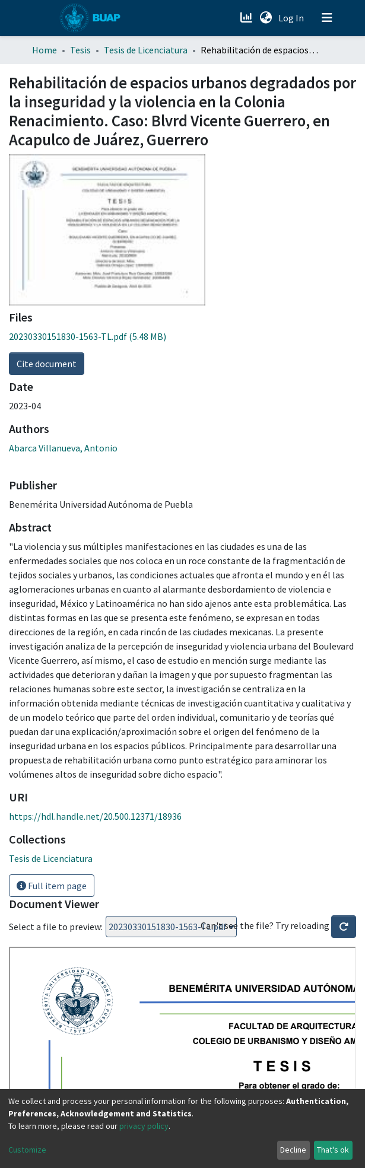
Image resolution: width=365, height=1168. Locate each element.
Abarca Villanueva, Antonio (63, 448)
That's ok (333, 1149)
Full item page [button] (52, 886)
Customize (27, 1149)
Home (44, 50)
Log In (292, 18)
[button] (266, 18)
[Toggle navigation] (327, 18)
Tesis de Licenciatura (146, 50)
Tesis (80, 50)
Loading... (171, 926)
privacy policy (144, 1126)
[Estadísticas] (247, 18)
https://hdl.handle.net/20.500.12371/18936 (95, 816)
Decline (293, 1149)
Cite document (47, 364)
